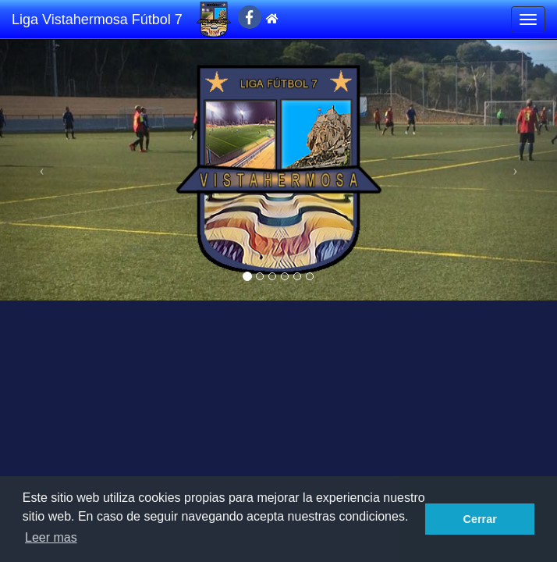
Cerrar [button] (480, 519)
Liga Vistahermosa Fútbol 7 (97, 19)
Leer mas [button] (51, 537)
